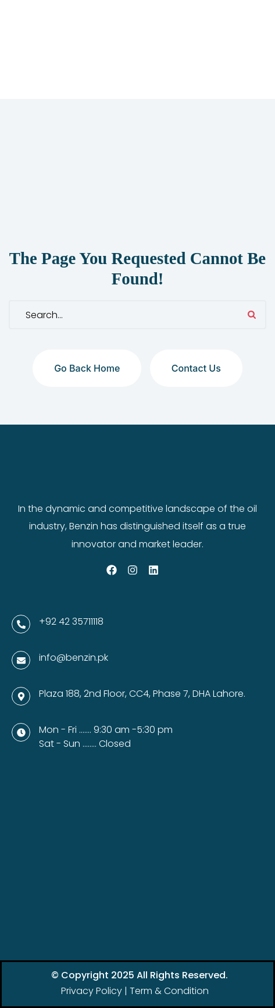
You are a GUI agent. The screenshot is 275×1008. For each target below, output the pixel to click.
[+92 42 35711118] (21, 624)
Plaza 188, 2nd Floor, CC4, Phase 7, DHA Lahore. (142, 693)
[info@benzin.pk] (21, 660)
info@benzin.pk (73, 657)
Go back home (87, 368)
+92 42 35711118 (71, 621)
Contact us (196, 368)
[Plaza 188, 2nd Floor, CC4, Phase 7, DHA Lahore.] (21, 696)
